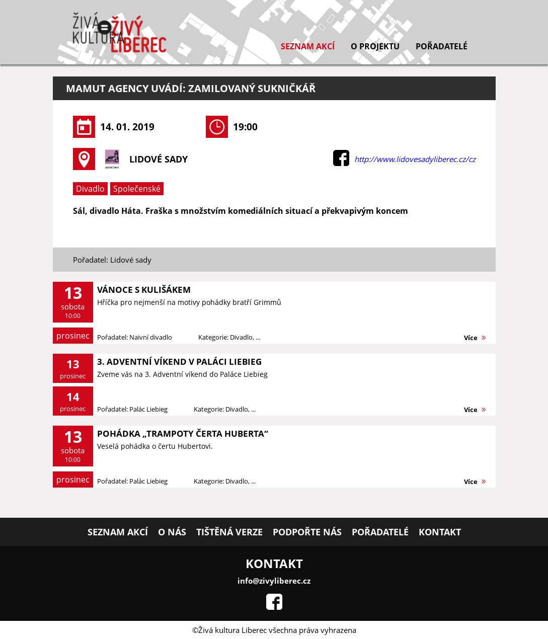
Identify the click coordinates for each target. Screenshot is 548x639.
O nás (172, 532)
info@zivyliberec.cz (274, 581)
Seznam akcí (308, 46)
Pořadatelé (441, 46)
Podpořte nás (307, 532)
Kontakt (440, 532)
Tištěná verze (229, 532)
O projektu (375, 46)
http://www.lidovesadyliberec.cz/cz (415, 159)
